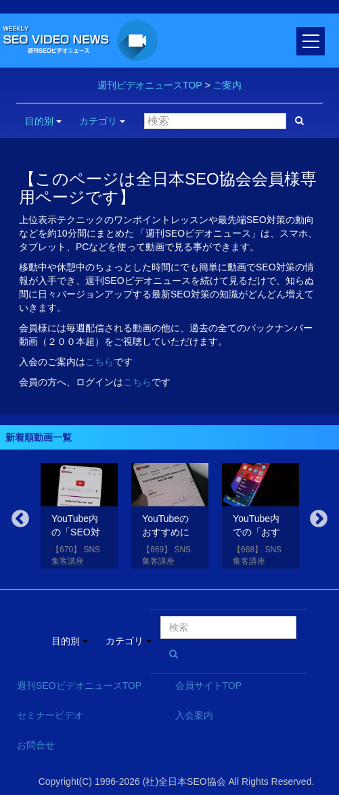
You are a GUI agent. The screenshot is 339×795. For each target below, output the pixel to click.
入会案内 (194, 715)
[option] (79, 518)
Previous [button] (20, 519)
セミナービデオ (50, 715)
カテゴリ (102, 121)
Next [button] (319, 519)
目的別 (43, 121)
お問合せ (36, 745)
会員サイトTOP (208, 685)
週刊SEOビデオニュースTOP (79, 685)
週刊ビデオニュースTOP (149, 85)
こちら (99, 361)
